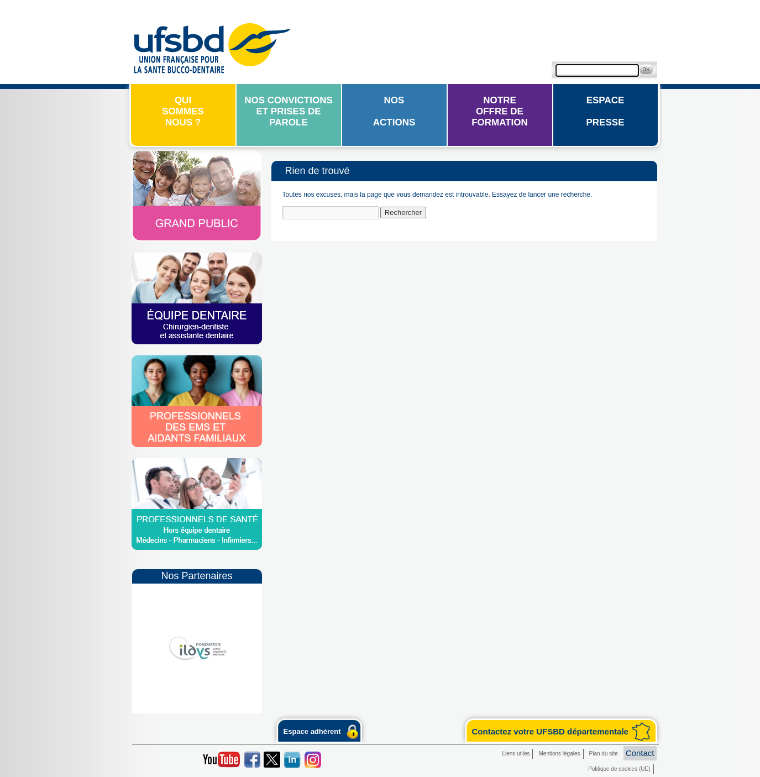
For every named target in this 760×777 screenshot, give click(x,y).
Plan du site (603, 753)
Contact (640, 753)
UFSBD (212, 47)
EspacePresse (605, 111)
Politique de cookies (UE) (619, 769)
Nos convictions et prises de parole (288, 111)
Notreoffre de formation (499, 111)
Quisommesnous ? (183, 111)
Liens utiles (516, 753)
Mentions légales (559, 753)
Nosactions (394, 111)
